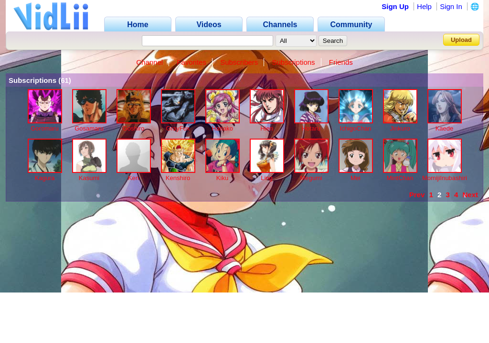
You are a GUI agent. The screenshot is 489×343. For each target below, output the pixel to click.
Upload (461, 39)
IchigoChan (356, 128)
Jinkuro (400, 128)
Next (470, 195)
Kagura (45, 178)
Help (424, 6)
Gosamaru (89, 128)
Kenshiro (178, 178)
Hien (266, 128)
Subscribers (239, 62)
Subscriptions (293, 62)
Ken (133, 178)
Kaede (445, 128)
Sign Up (395, 6)
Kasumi (89, 178)
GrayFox (178, 128)
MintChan (400, 178)
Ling (267, 178)
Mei (356, 178)
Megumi (311, 178)
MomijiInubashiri (444, 178)
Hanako (222, 128)
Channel (149, 62)
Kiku (222, 178)
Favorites (191, 62)
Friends (341, 62)
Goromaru (45, 128)
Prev (417, 195)
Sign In (451, 6)
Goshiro (134, 128)
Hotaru (311, 128)
